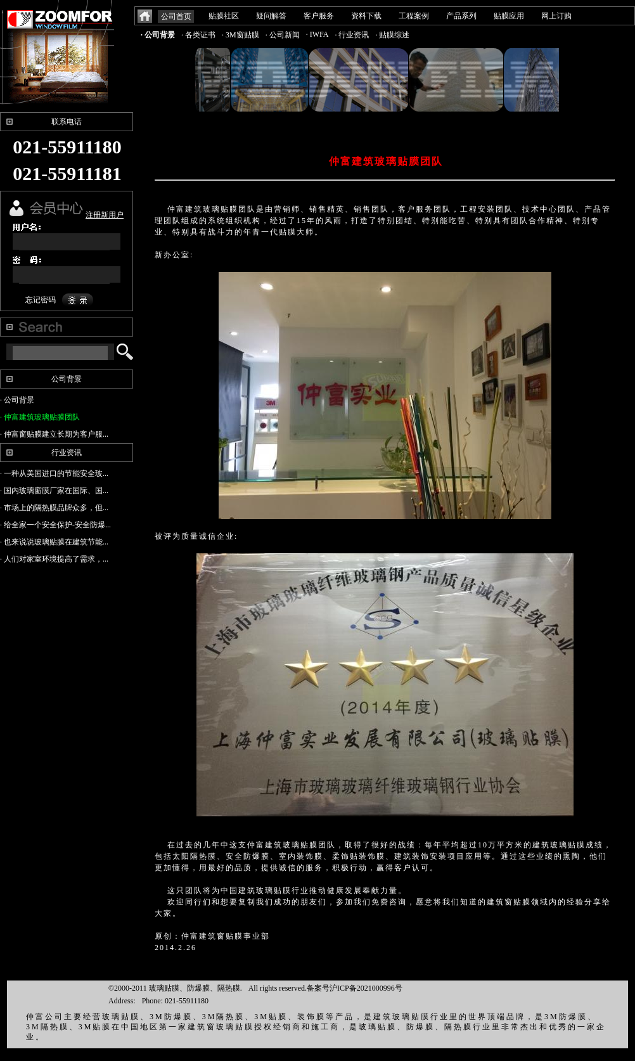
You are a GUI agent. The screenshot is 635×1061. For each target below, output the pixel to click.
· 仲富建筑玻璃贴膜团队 (40, 417)
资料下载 (366, 15)
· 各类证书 (198, 34)
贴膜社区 (223, 15)
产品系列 (461, 15)
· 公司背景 (158, 34)
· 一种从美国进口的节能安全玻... (54, 473)
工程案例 (414, 15)
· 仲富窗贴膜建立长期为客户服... (54, 434)
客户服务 (319, 15)
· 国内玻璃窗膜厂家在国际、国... (54, 490)
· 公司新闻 (283, 34)
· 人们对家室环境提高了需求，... (54, 559)
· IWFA (317, 34)
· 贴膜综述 (392, 34)
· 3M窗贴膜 (240, 34)
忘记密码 (40, 299)
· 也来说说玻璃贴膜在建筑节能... (54, 541)
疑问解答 (271, 15)
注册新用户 (105, 214)
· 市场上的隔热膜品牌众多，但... (54, 507)
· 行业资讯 (352, 34)
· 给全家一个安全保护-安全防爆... (55, 524)
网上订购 (556, 15)
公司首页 (176, 16)
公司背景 (66, 379)
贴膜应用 (509, 15)
